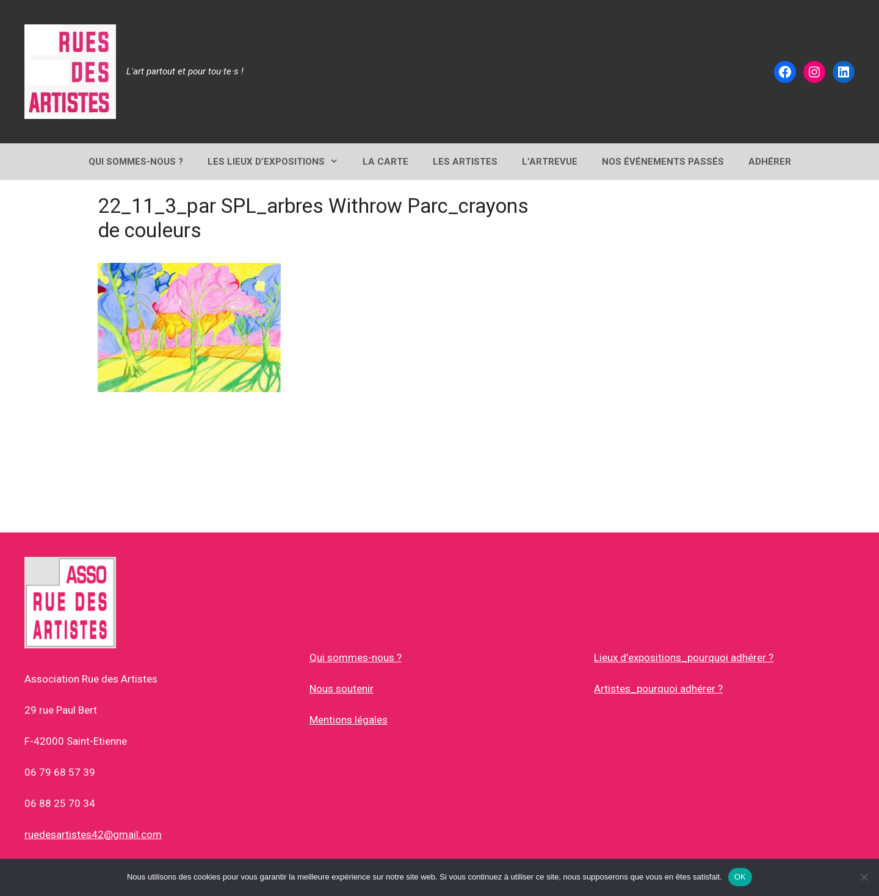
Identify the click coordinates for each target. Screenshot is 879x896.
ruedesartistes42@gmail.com (93, 834)
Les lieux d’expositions (279, 161)
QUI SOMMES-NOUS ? (136, 161)
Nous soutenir (341, 689)
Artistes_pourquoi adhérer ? (658, 689)
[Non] (864, 877)
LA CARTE (385, 161)
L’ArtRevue (549, 161)
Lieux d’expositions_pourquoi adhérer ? (683, 657)
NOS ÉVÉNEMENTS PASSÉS (663, 161)
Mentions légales (348, 720)
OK (740, 876)
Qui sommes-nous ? (355, 657)
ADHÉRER (769, 161)
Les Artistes (465, 161)
